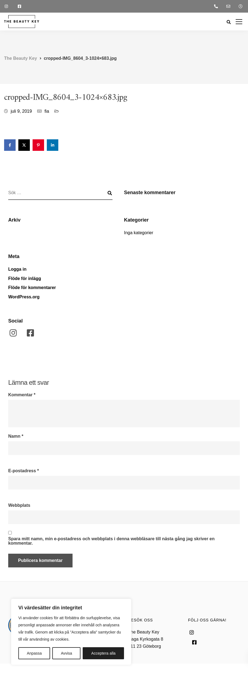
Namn (15, 436)
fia (46, 111)
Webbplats (19, 505)
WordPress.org (23, 297)
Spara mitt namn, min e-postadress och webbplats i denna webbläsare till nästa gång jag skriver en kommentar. (111, 541)
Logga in (17, 269)
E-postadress (23, 471)
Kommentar (22, 395)
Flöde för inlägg (24, 278)
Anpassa (34, 653)
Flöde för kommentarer (32, 287)
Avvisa (66, 653)
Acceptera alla (103, 653)
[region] (71, 632)
